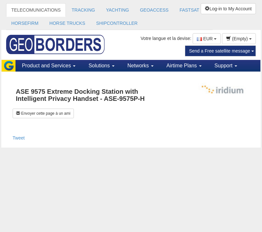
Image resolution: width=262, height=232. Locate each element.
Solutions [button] (101, 65)
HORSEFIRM (24, 23)
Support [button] (226, 65)
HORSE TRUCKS (67, 23)
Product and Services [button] (49, 65)
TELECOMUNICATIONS (36, 10)
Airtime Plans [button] (184, 65)
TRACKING (83, 10)
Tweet (19, 137)
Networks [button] (140, 65)
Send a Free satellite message (221, 50)
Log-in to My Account (228, 8)
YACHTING (117, 10)
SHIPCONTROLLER (116, 23)
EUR (207, 38)
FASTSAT (189, 10)
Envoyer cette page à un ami (43, 113)
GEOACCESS (154, 10)
